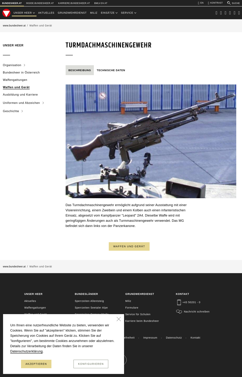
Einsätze (108, 12)
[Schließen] (119, 319)
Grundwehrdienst (72, 12)
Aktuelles (46, 12)
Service (127, 12)
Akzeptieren (36, 363)
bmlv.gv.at (100, 3)
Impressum (150, 337)
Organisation (12, 65)
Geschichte (11, 111)
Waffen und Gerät (16, 87)
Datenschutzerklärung (26, 351)
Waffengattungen (15, 79)
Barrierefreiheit (125, 337)
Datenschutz (174, 337)
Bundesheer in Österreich (21, 72)
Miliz (93, 12)
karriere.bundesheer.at (74, 3)
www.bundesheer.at (14, 25)
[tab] (80, 70)
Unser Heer (22, 12)
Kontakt (195, 337)
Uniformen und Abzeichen (22, 102)
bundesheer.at (12, 3)
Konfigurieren (91, 363)
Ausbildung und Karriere (20, 94)
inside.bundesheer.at (40, 3)
